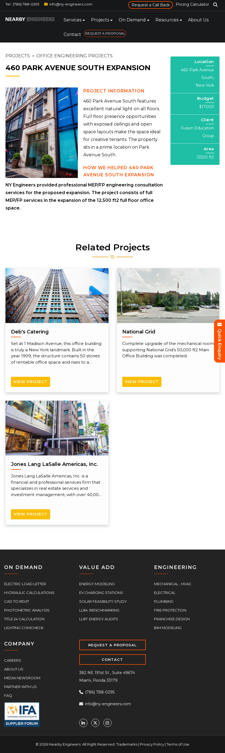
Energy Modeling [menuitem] (97, 584)
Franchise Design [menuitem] (172, 619)
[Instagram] (107, 723)
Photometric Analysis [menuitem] (27, 610)
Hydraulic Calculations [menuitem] (29, 592)
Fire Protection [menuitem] (170, 610)
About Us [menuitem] (198, 19)
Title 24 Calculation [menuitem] (24, 619)
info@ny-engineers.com (70, 4)
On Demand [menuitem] (132, 19)
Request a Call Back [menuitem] (151, 4)
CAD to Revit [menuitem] (16, 601)
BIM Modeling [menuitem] (168, 627)
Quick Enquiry (219, 341)
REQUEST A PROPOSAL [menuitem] (105, 33)
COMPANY (19, 644)
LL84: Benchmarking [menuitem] (99, 610)
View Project (30, 381)
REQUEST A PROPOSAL (112, 645)
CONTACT (112, 659)
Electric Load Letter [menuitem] (25, 584)
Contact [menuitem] (72, 34)
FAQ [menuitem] (8, 695)
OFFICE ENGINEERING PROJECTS (74, 55)
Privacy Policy (152, 744)
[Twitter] (95, 723)
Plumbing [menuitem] (163, 601)
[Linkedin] (83, 723)
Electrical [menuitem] (164, 592)
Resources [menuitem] (166, 19)
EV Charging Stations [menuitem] (101, 592)
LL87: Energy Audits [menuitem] (98, 619)
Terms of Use (178, 744)
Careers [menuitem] (12, 660)
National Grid (138, 332)
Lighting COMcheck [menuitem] (24, 627)
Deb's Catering (30, 332)
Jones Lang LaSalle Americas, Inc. (54, 464)
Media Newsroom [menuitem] (22, 678)
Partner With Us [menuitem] (20, 686)
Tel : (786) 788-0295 (22, 4)
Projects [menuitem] (100, 19)
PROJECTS (17, 55)
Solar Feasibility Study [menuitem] (103, 601)
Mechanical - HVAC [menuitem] (173, 584)
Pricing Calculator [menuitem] (192, 4)
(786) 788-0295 (97, 692)
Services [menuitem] (72, 19)
